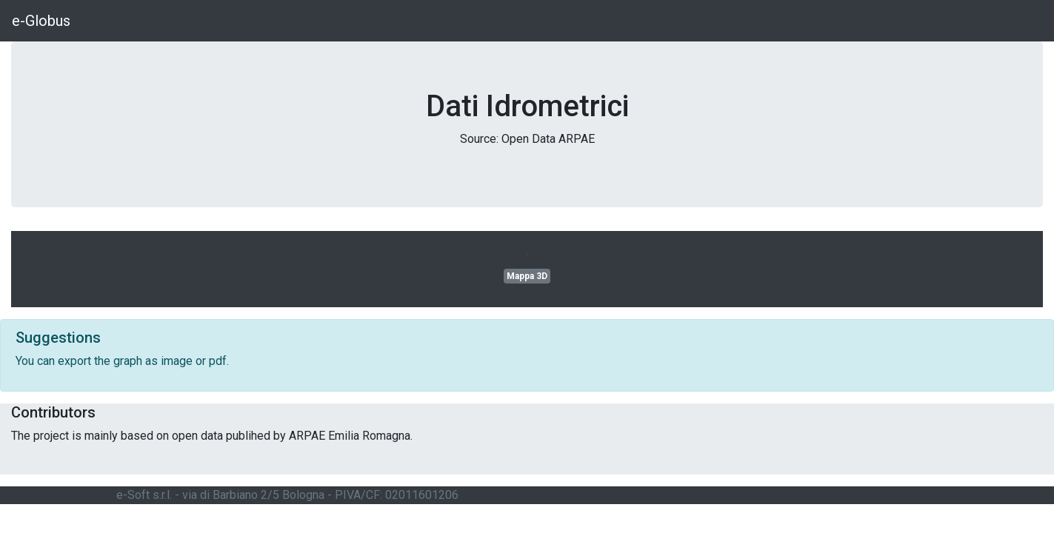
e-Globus (41, 21)
